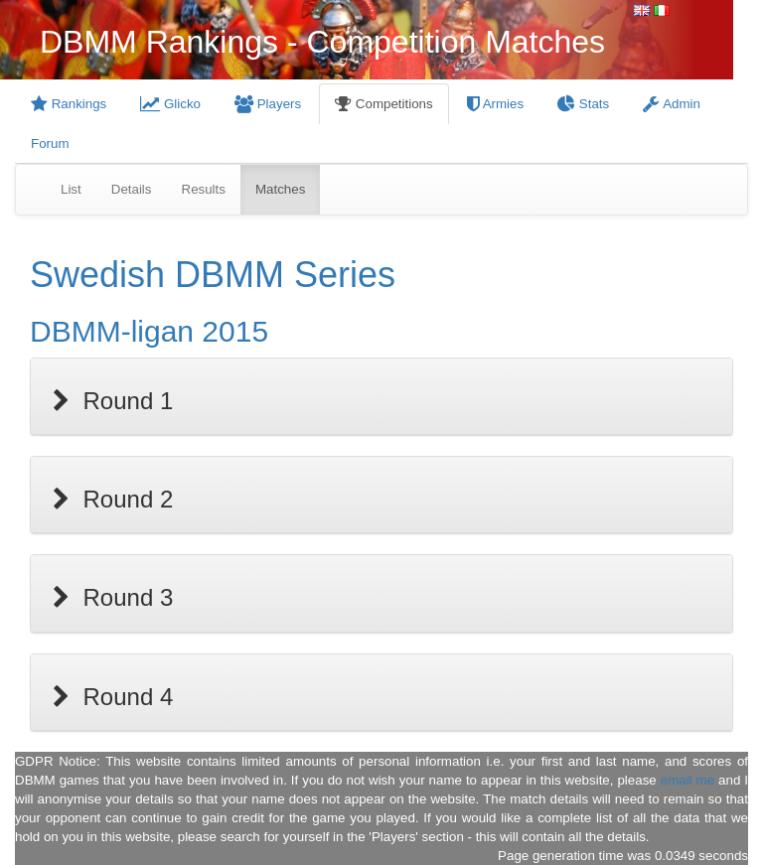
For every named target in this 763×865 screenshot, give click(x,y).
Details (131, 189)
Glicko (170, 103)
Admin (671, 103)
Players (267, 103)
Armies (495, 103)
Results (204, 189)
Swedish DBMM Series (212, 274)
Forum (50, 143)
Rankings (68, 103)
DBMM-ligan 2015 (149, 331)
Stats (583, 103)
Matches (280, 189)
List (71, 189)
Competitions (384, 103)
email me (687, 780)
